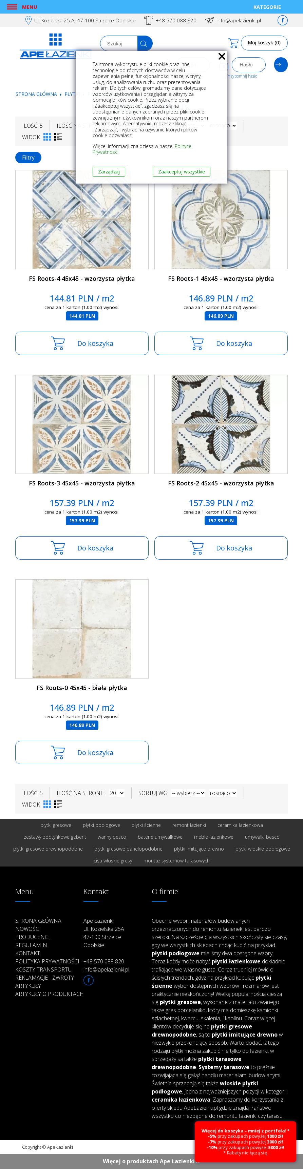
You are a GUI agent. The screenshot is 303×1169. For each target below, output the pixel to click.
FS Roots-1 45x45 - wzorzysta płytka (221, 278)
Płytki (72, 94)
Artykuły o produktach (49, 994)
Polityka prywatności (47, 961)
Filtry (28, 157)
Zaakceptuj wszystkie (181, 171)
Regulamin (31, 945)
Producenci (32, 937)
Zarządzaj (109, 171)
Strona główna (36, 94)
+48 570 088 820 (176, 20)
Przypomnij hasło (241, 76)
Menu (29, 6)
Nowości (28, 929)
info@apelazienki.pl (238, 20)
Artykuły (28, 985)
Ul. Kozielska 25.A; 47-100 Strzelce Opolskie (85, 20)
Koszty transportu (43, 969)
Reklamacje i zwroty (44, 977)
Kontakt (27, 953)
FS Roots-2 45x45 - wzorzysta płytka (221, 483)
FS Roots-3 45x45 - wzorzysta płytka (82, 483)
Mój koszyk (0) (264, 42)
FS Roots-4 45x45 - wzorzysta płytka (82, 278)
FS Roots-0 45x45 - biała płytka (82, 688)
